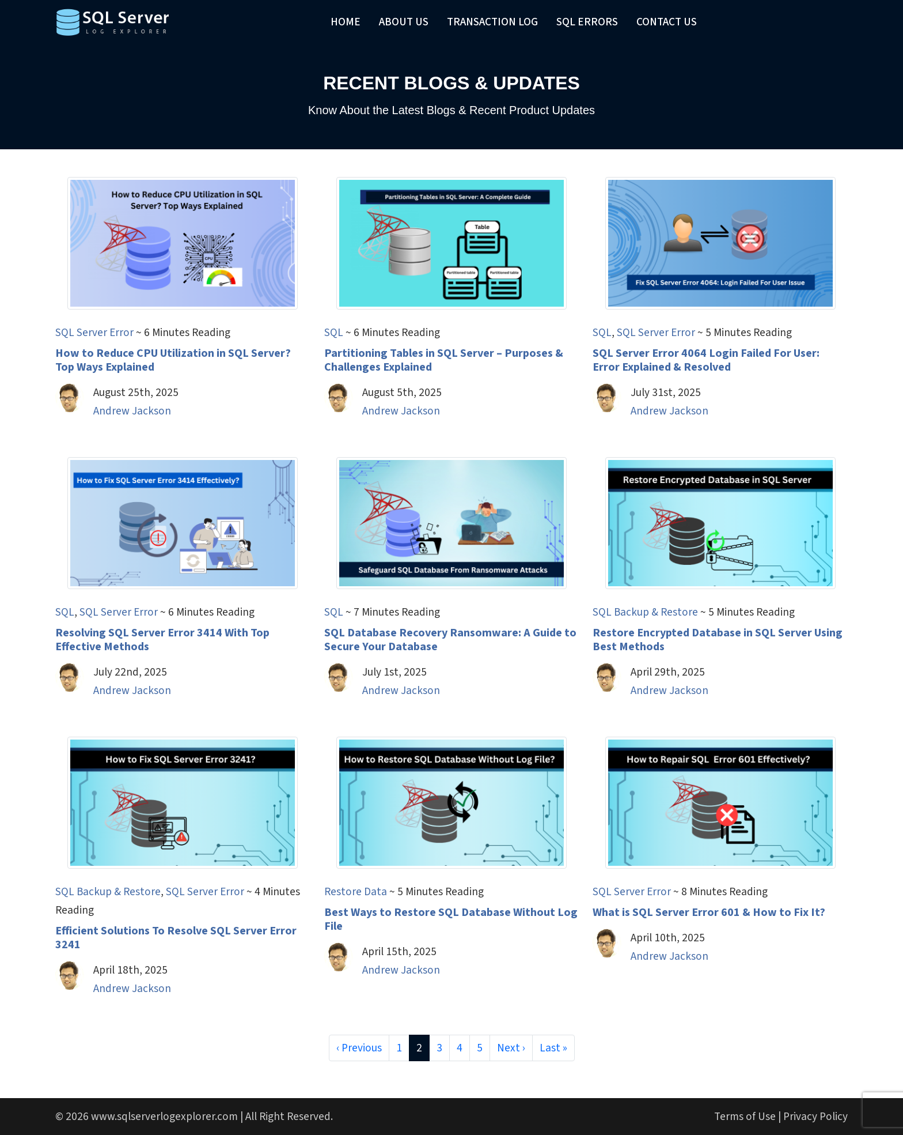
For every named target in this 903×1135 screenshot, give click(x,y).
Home (346, 22)
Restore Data (355, 892)
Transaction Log (492, 22)
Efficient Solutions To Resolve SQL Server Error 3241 (176, 938)
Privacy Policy (815, 1116)
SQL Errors (587, 22)
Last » (553, 1048)
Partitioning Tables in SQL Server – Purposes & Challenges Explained (443, 360)
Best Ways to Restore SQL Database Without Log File (451, 919)
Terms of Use (745, 1116)
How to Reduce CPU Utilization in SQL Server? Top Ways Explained (173, 360)
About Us (403, 22)
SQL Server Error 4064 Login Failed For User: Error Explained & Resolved (706, 360)
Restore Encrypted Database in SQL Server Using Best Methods (718, 640)
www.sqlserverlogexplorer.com (164, 1116)
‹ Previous (359, 1048)
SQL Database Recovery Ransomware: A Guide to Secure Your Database (450, 640)
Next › (511, 1048)
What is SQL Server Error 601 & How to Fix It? (709, 912)
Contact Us (666, 22)
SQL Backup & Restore (645, 612)
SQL (333, 333)
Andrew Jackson (132, 411)
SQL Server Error (94, 333)
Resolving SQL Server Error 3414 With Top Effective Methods (162, 640)
